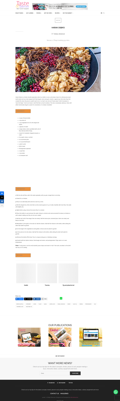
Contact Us (54, 393)
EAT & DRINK (29, 13)
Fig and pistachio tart (68, 285)
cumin (34, 304)
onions (81, 304)
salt (95, 304)
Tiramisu (47, 285)
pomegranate (88, 304)
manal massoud (61, 304)
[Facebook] (19, 299)
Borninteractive (74, 397)
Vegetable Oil (29, 306)
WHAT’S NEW (19, 13)
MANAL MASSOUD (59, 34)
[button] (115, 392)
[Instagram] (61, 383)
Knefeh (26, 285)
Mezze (69, 304)
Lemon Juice (52, 304)
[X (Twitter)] (28, 299)
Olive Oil (75, 304)
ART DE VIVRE (48, 13)
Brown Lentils (19, 304)
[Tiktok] (70, 383)
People (38, 13)
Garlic (45, 304)
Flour (40, 304)
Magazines (64, 393)
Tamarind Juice (19, 306)
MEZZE (58, 20)
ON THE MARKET (67, 13)
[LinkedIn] (37, 299)
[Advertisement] (43, 171)
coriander (28, 304)
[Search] (104, 13)
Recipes (57, 13)
